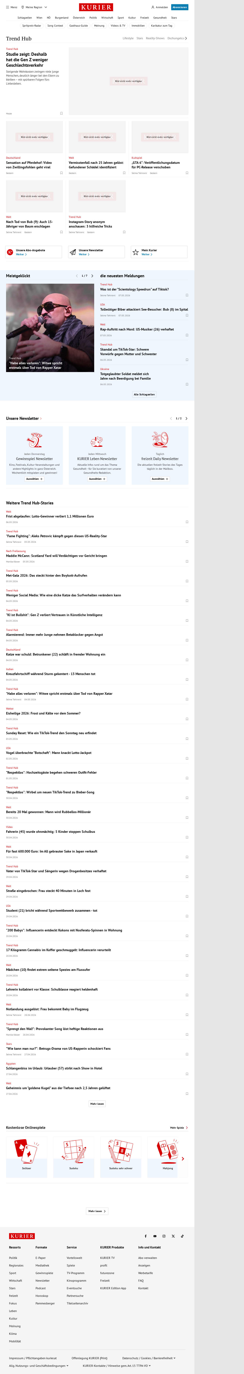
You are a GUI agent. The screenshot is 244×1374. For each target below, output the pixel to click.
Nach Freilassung (16, 551)
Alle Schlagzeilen (144, 394)
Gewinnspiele (44, 1273)
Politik (93, 17)
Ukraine (104, 369)
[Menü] (12, 7)
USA (102, 304)
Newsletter (43, 1280)
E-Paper (41, 1258)
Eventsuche (74, 1288)
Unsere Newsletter (22, 418)
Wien (39, 17)
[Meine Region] (32, 7)
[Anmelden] (159, 7)
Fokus (13, 1303)
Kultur (132, 17)
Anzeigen (144, 1265)
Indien (9, 669)
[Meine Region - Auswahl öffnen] (45, 7)
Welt (71, 157)
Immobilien (138, 25)
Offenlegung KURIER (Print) (89, 1358)
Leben (13, 1311)
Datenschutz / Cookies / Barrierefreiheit (147, 1358)
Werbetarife (145, 1273)
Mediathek (42, 1265)
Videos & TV (118, 25)
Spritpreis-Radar (31, 25)
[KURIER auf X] (173, 1236)
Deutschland (13, 157)
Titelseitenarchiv (77, 1303)
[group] (50, 328)
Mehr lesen (97, 1103)
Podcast (41, 1288)
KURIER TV (107, 1258)
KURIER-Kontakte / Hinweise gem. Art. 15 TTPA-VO (115, 1366)
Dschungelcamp (178, 38)
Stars (174, 17)
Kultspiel (137, 157)
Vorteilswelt (74, 1258)
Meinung (99, 25)
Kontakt (143, 1288)
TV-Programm (75, 1273)
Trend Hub (12, 48)
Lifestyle (128, 38)
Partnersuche (75, 1296)
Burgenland (61, 17)
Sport (121, 17)
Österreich (79, 17)
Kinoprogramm (76, 1280)
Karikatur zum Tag (161, 25)
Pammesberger (45, 1303)
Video (9, 826)
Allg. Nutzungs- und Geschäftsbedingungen (37, 1366)
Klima (13, 1334)
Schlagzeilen (25, 17)
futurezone (107, 1273)
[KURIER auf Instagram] (164, 1236)
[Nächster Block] (92, 276)
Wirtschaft (107, 17)
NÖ (49, 17)
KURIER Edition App (113, 1288)
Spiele (71, 1265)
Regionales (16, 1265)
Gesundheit (160, 17)
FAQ (141, 1280)
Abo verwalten (147, 1258)
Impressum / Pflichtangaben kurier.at (33, 1358)
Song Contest (55, 25)
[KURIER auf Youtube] (155, 1236)
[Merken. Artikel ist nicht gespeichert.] (61, 113)
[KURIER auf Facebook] (146, 1236)
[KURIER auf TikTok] (182, 1236)
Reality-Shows (155, 38)
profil (103, 1265)
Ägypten (11, 1063)
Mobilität (15, 1341)
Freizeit (144, 17)
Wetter (10, 708)
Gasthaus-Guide (78, 25)
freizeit (13, 1296)
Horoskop (42, 1296)
